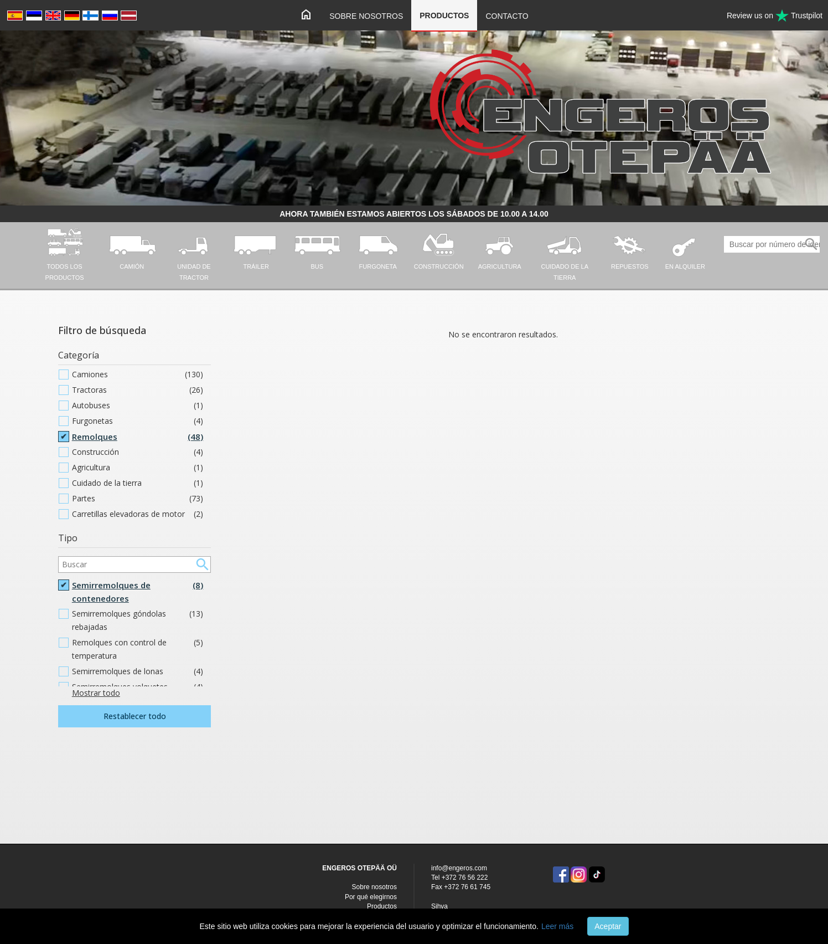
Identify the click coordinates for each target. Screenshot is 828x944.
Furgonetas (138, 421)
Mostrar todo (96, 693)
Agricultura (138, 467)
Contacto (506, 16)
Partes (138, 498)
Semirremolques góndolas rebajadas (138, 620)
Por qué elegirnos (371, 897)
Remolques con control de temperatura (138, 649)
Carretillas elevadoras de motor (138, 514)
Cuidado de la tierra (138, 483)
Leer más (557, 926)
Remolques (138, 436)
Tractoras (138, 390)
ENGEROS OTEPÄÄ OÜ (359, 868)
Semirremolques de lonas (138, 671)
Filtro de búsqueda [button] (102, 330)
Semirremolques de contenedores (138, 591)
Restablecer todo (135, 716)
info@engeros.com (459, 868)
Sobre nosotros (366, 16)
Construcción (138, 452)
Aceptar (607, 926)
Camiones (138, 374)
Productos (444, 15)
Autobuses (138, 405)
